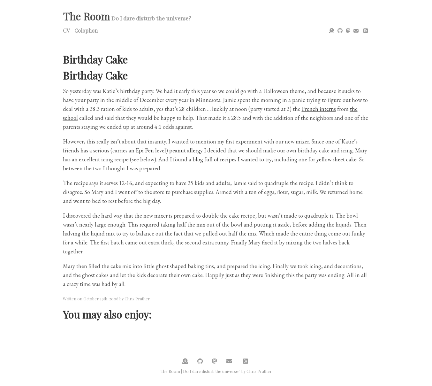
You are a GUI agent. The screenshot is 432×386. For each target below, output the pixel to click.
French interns (319, 108)
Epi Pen (145, 150)
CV (66, 30)
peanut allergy (186, 150)
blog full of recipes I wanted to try (232, 159)
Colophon (86, 30)
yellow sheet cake (336, 159)
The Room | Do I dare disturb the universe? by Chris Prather (216, 371)
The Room (86, 16)
